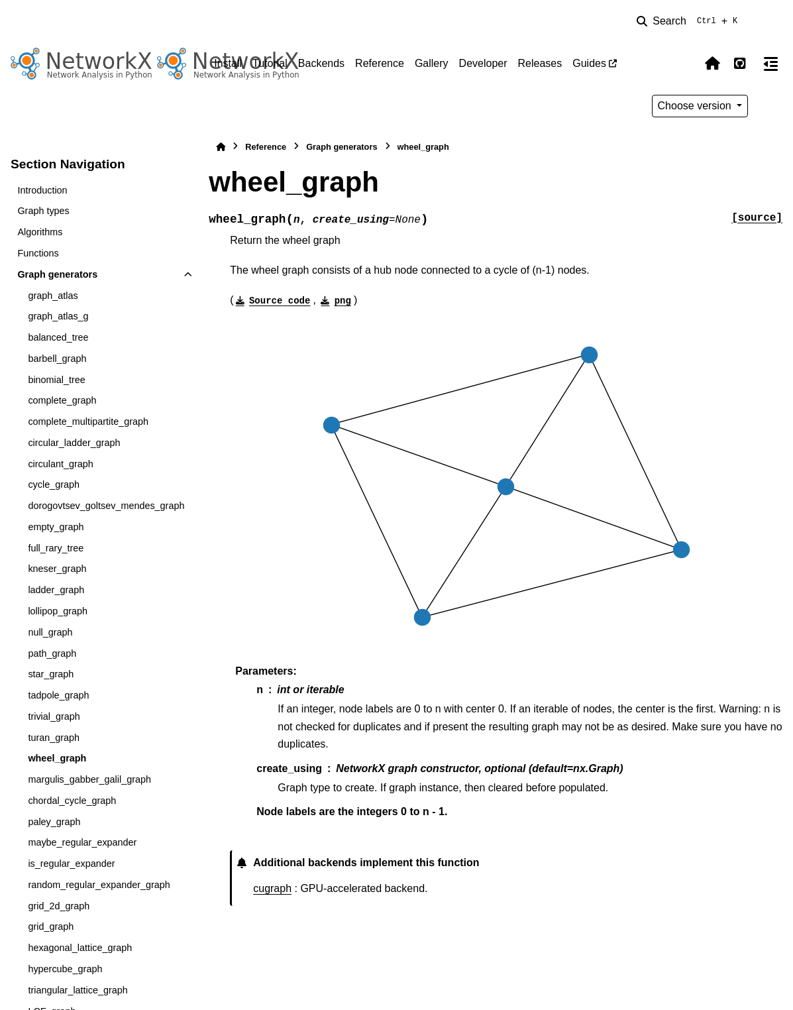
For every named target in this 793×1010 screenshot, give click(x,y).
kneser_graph (57, 568)
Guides (589, 63)
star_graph (51, 674)
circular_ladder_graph (74, 442)
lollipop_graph (57, 611)
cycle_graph (53, 484)
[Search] (689, 21)
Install (228, 63)
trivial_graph (53, 716)
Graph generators (57, 274)
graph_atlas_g (58, 316)
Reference (379, 63)
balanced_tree (58, 337)
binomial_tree (56, 379)
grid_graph (51, 926)
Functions (37, 253)
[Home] (220, 147)
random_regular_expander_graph (99, 884)
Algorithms (39, 232)
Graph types (43, 210)
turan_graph (53, 737)
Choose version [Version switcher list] (696, 105)
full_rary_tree (55, 548)
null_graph (50, 632)
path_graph (52, 653)
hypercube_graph (65, 969)
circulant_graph (60, 464)
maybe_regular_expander (82, 842)
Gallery (432, 63)
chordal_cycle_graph (72, 800)
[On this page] (770, 63)
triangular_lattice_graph (77, 990)
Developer (483, 63)
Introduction (42, 190)
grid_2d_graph (58, 906)
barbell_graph (57, 358)
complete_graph (62, 400)
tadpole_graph (58, 695)
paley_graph (54, 821)
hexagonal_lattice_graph (80, 947)
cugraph (272, 888)
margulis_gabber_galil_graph (89, 779)
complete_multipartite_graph (88, 421)
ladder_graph (56, 590)
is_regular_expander (71, 863)
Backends (321, 63)
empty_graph (55, 527)
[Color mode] (684, 63)
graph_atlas (53, 295)
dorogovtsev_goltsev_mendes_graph (106, 505)
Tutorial (270, 63)
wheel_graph (57, 758)
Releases (540, 63)
